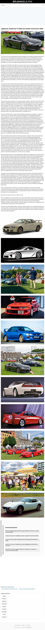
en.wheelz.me (22, 1)
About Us (23, 625)
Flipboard (4, 601)
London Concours (10, 587)
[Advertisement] (22, 16)
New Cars (4, 587)
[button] (43, 5)
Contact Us (28, 625)
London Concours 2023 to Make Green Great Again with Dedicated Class (22, 540)
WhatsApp (4, 611)
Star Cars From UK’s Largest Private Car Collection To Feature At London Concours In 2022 (21, 550)
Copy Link (4, 617)
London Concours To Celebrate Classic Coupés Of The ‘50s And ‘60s (22, 535)
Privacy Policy (17, 625)
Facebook (4, 609)
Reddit (4, 596)
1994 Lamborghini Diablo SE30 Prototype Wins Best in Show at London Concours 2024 (22, 531)
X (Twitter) (4, 603)
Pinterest (4, 598)
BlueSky (4, 606)
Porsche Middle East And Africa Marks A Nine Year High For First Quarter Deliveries (16, 588)
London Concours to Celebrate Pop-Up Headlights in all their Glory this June (22, 545)
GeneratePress (29, 627)
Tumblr (4, 614)
